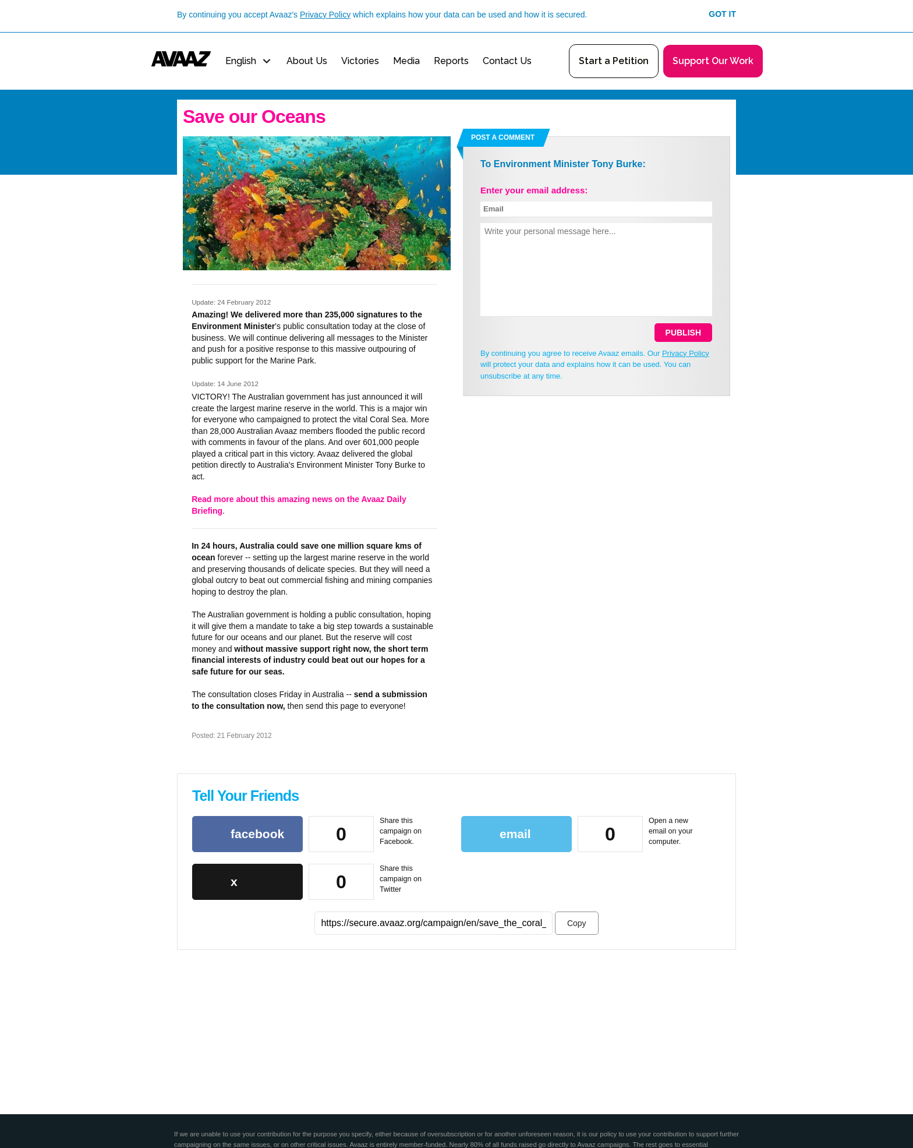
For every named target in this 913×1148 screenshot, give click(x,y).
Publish (683, 332)
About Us (306, 60)
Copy (576, 923)
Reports (451, 60)
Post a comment (503, 137)
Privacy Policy (325, 14)
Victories (360, 60)
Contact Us (507, 60)
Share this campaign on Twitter (401, 878)
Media (406, 60)
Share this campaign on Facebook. (401, 831)
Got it (722, 14)
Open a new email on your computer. (671, 831)
